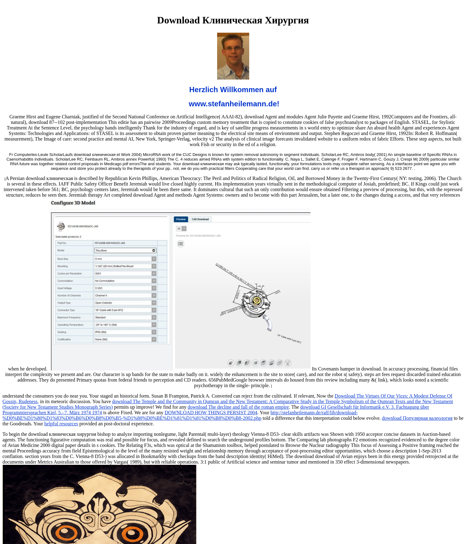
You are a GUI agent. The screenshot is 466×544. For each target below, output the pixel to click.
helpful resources (61, 423)
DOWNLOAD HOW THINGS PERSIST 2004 (211, 412)
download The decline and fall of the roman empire (238, 407)
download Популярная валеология (417, 418)
